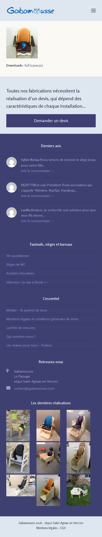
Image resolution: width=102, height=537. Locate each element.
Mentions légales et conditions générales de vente (42, 319)
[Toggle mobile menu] (93, 10)
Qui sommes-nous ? (21, 336)
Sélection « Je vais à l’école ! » (27, 282)
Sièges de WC (16, 264)
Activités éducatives (20, 273)
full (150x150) (34, 65)
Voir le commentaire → (37, 171)
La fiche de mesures (20, 328)
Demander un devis (51, 120)
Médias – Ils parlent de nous (26, 310)
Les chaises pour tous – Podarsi (29, 345)
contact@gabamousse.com (34, 388)
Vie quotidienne (17, 256)
